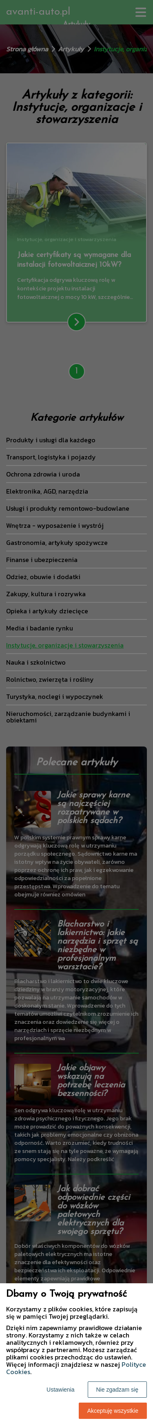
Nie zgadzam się (117, 1389)
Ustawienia (60, 1389)
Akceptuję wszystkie (112, 1410)
